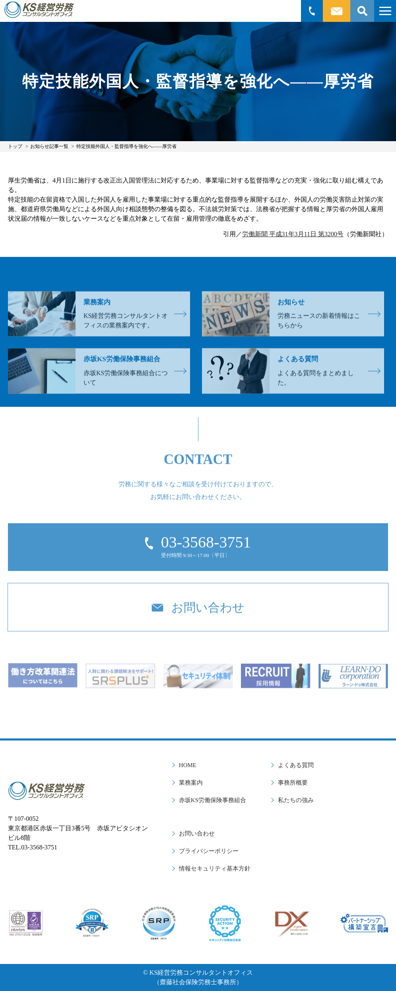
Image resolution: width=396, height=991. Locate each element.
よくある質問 (296, 765)
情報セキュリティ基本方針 (214, 868)
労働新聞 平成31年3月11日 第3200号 (293, 234)
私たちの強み (296, 800)
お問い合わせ (197, 833)
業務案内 (191, 782)
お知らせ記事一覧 (49, 146)
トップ (15, 146)
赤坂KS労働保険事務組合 (212, 800)
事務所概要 (293, 782)
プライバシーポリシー (209, 851)
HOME (187, 765)
